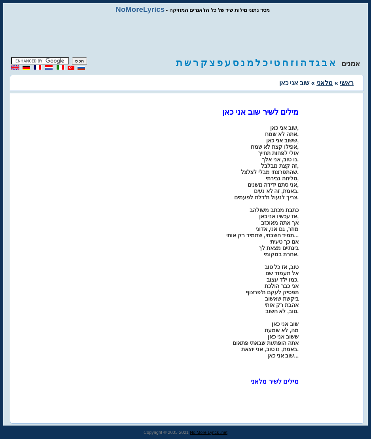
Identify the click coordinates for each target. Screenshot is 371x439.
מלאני (324, 82)
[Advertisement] (185, 35)
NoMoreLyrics (140, 9)
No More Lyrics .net (208, 432)
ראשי (347, 82)
